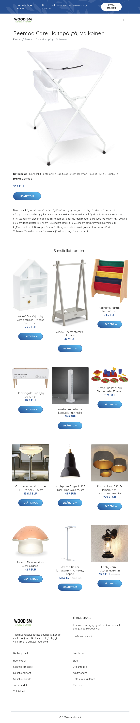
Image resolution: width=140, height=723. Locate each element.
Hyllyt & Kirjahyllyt (108, 173)
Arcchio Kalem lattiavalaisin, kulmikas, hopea (70, 570)
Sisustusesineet (22, 672)
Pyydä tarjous (111, 6)
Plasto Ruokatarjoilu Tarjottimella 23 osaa (109, 389)
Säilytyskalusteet (66, 173)
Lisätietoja (27, 196)
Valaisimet (19, 691)
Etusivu (17, 39)
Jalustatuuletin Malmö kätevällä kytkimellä (70, 411)
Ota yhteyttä (80, 666)
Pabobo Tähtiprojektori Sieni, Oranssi (30, 564)
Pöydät (93, 173)
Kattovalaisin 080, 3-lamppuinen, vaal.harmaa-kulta (109, 490)
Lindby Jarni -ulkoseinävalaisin (109, 568)
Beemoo (82, 173)
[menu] (124, 20)
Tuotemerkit (49, 173)
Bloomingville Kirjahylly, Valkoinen (30, 394)
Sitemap (77, 685)
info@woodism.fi (82, 636)
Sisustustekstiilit (22, 679)
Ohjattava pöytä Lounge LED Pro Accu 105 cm (30, 488)
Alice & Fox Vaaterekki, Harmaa (70, 333)
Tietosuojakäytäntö (84, 679)
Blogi (75, 660)
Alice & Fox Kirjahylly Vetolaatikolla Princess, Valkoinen (30, 320)
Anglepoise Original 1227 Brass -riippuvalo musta (70, 488)
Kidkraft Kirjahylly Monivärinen (109, 309)
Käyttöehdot (80, 672)
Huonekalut (34, 173)
